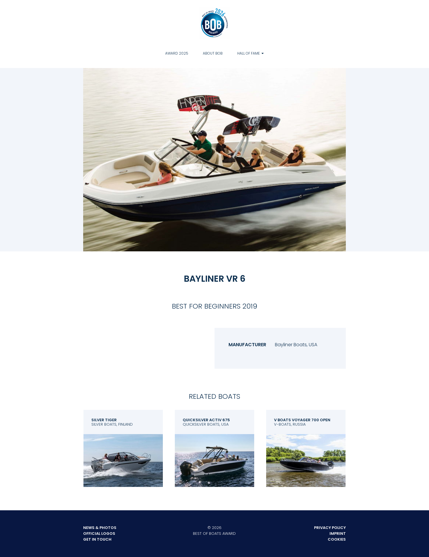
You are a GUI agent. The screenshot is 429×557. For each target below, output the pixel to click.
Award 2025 (176, 53)
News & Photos (99, 527)
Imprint (337, 533)
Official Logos (99, 533)
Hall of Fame (248, 53)
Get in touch (97, 539)
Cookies (337, 539)
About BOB (213, 53)
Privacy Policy (330, 527)
